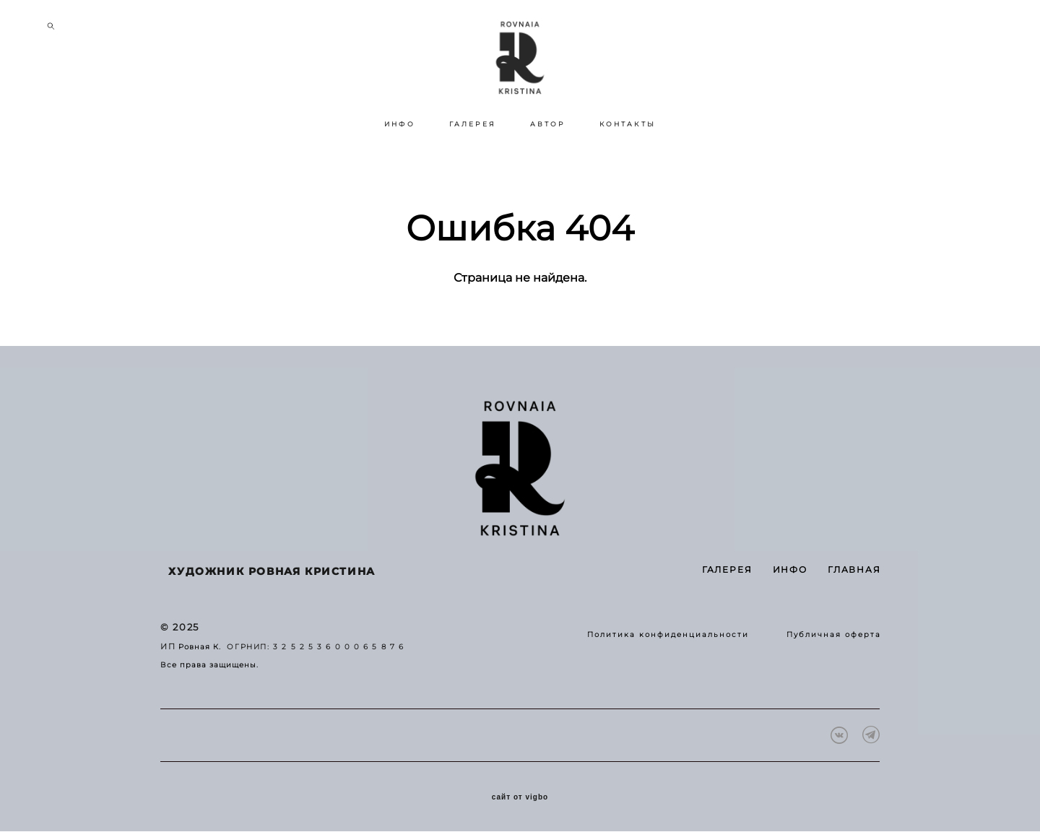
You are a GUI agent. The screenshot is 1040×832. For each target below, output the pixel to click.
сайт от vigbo (520, 798)
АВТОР (548, 161)
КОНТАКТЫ (627, 161)
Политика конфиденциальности (668, 635)
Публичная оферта (833, 635)
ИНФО (399, 161)
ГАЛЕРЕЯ (472, 161)
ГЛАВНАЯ (854, 570)
